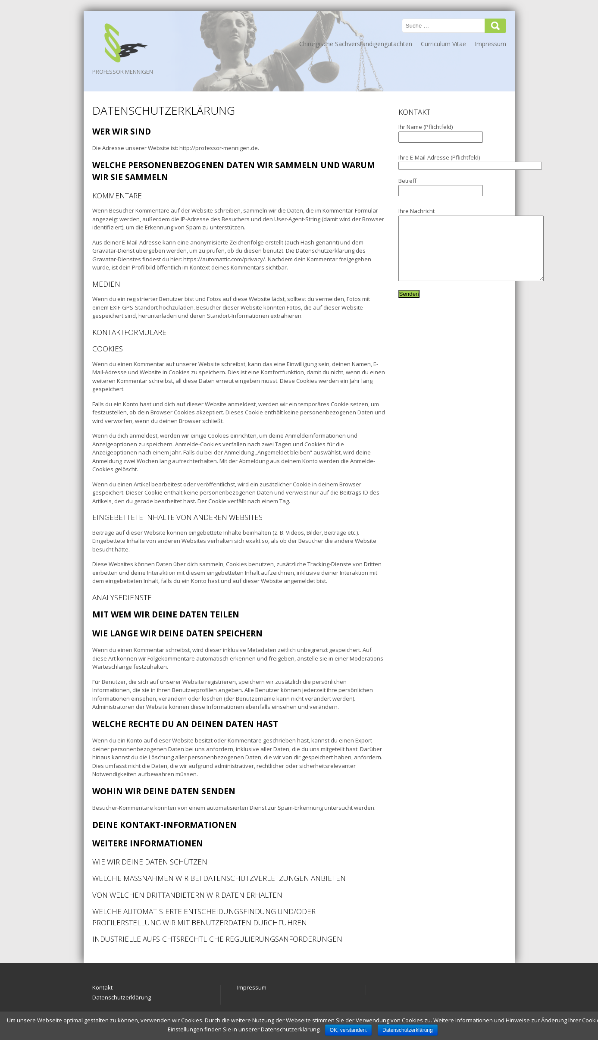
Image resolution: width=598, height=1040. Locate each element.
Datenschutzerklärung (121, 997)
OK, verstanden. (348, 1030)
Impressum (490, 44)
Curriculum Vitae (443, 44)
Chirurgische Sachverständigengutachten (355, 44)
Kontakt (102, 987)
